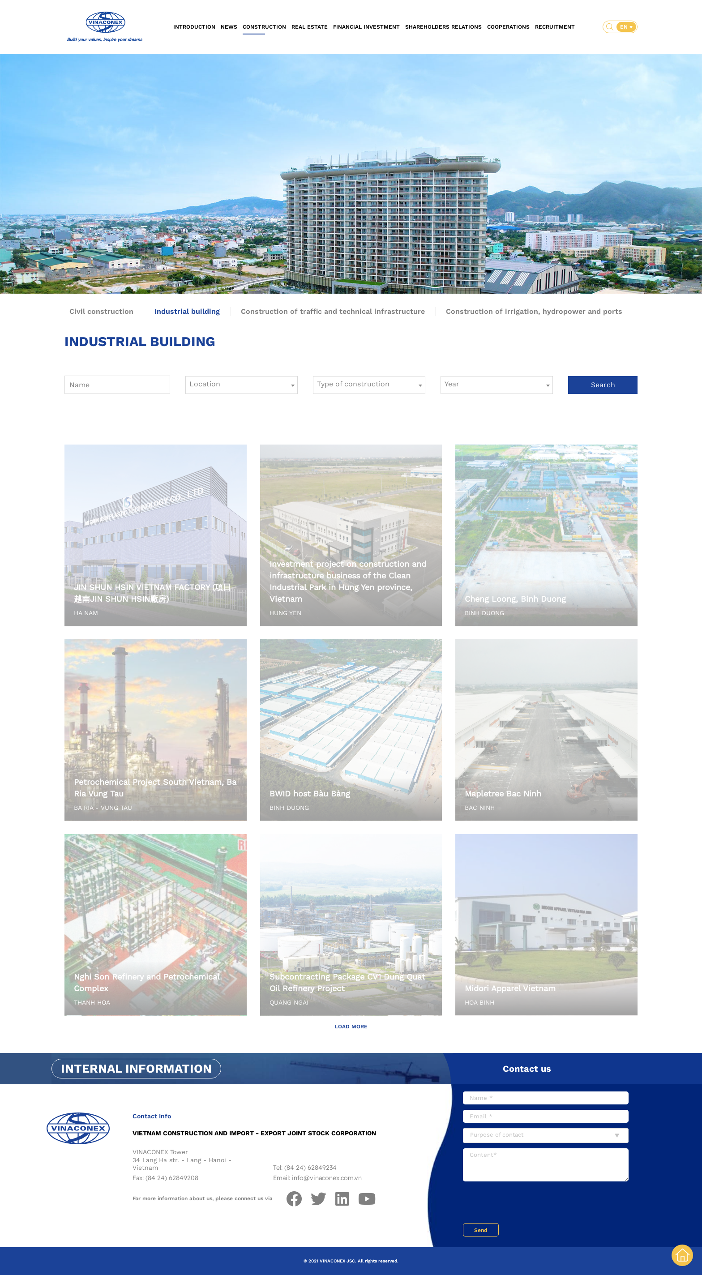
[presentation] (531, 1203)
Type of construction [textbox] (353, 384)
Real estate (309, 27)
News (229, 27)
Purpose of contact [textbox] (496, 1134)
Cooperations (508, 27)
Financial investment (366, 27)
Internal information (136, 1068)
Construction (264, 27)
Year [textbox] (452, 384)
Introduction (194, 27)
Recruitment (555, 27)
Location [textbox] (204, 384)
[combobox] (241, 385)
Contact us (527, 1068)
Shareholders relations (443, 27)
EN (624, 27)
